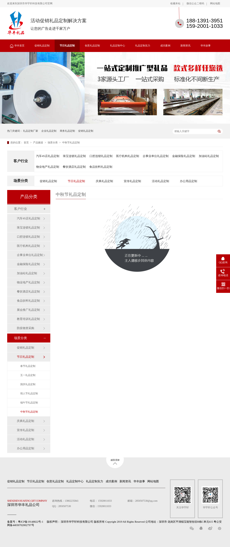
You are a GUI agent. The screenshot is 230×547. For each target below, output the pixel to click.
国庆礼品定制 (27, 384)
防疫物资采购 (25, 328)
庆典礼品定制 (104, 181)
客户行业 (20, 161)
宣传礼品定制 (132, 181)
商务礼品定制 (67, 131)
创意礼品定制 (92, 45)
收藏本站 (175, 3)
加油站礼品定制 (209, 156)
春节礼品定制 (27, 366)
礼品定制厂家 (30, 131)
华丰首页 (19, 45)
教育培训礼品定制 (28, 318)
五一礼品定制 (27, 375)
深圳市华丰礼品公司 (28, 502)
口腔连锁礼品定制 (100, 156)
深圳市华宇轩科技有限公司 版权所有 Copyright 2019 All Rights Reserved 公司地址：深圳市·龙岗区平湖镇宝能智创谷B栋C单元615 (137, 521)
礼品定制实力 (142, 45)
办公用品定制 (188, 181)
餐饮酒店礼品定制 (74, 166)
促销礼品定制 (42, 45)
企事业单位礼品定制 (156, 156)
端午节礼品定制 (29, 402)
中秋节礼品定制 (71, 142)
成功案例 (165, 45)
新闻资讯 (185, 45)
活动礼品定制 (160, 181)
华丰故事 (206, 45)
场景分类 (53, 142)
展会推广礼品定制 (28, 309)
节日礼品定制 (67, 45)
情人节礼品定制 (29, 393)
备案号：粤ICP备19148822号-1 (25, 521)
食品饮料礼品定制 (100, 166)
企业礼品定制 (48, 131)
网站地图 (215, 3)
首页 (26, 142)
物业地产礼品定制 (47, 166)
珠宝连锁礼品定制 (74, 156)
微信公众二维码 (195, 3)
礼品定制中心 (117, 45)
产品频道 (38, 142)
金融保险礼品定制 (183, 156)
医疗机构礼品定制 (127, 156)
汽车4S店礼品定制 (47, 156)
